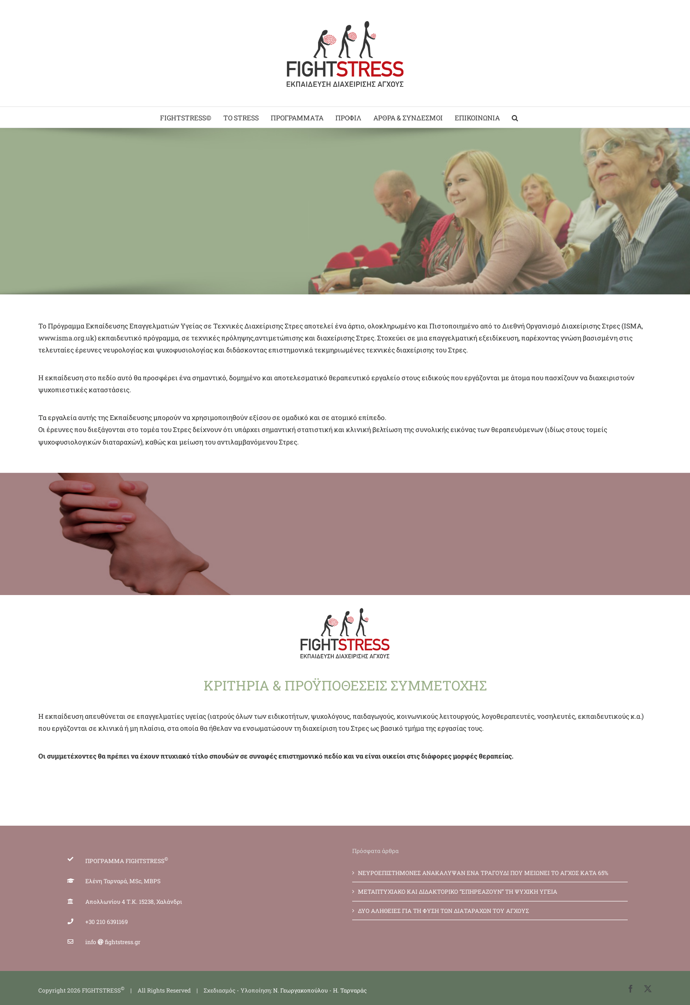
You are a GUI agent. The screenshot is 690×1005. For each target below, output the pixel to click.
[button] (515, 117)
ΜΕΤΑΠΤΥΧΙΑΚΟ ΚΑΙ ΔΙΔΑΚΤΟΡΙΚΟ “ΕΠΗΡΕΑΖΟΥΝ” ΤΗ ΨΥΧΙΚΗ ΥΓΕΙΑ (457, 891)
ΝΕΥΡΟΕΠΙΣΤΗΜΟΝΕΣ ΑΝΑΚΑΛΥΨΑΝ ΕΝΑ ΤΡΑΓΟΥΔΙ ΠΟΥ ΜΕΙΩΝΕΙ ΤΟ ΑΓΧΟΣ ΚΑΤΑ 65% (483, 872)
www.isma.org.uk (66, 337)
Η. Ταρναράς (350, 990)
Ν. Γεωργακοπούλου (300, 990)
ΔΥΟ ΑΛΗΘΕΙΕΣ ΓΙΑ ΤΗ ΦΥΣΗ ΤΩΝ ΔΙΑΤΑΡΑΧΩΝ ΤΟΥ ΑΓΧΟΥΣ (443, 910)
